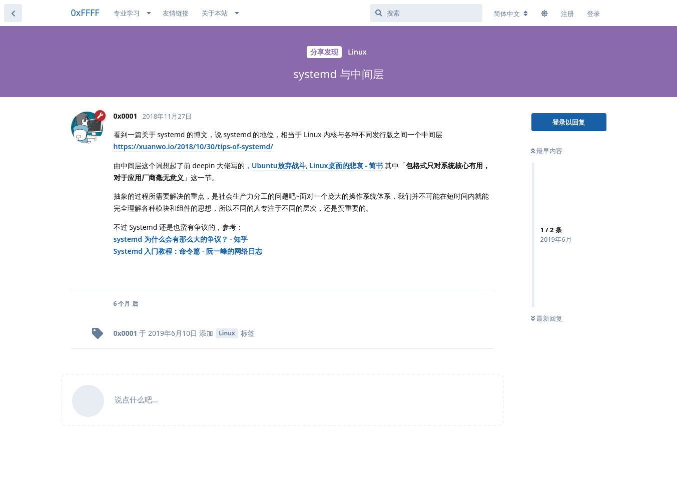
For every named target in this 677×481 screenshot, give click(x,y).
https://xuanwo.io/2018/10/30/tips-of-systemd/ (193, 146)
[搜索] (426, 13)
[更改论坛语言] (510, 14)
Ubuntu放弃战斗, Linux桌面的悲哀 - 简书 (317, 165)
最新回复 (546, 318)
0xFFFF (85, 13)
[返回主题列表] (13, 13)
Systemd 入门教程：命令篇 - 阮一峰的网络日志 (188, 251)
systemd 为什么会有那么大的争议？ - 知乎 (181, 239)
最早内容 (546, 150)
